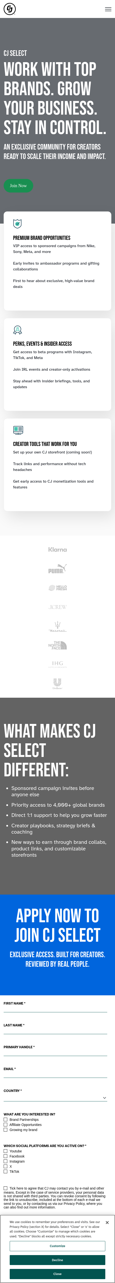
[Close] (107, 1222)
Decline (57, 1260)
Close (57, 1274)
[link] (10, 8)
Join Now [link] (18, 185)
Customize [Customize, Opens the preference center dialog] (57, 1246)
